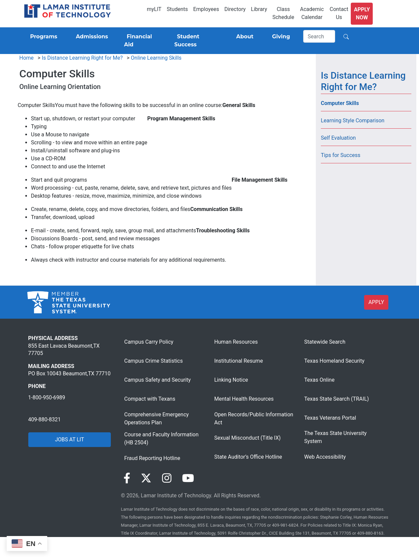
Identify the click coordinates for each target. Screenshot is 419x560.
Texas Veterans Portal (330, 418)
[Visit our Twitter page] (146, 478)
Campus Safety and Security (157, 380)
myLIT (154, 9)
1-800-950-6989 (46, 397)
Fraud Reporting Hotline (152, 458)
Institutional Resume (238, 361)
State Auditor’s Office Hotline (248, 457)
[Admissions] (91, 36)
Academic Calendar (312, 13)
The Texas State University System (335, 437)
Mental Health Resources (244, 399)
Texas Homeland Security (334, 361)
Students (177, 9)
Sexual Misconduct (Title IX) (247, 438)
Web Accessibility (325, 457)
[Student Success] (196, 40)
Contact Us (339, 13)
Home (26, 58)
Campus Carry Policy (148, 342)
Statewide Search (324, 342)
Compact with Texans (149, 399)
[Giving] (280, 36)
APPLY (376, 302)
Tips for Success (340, 155)
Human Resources (236, 342)
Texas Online (319, 380)
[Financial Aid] (141, 40)
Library (259, 9)
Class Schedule (283, 13)
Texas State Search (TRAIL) (336, 399)
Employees (206, 9)
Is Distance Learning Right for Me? (82, 58)
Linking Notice (231, 380)
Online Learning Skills (156, 58)
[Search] (319, 36)
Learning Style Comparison (352, 120)
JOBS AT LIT (69, 439)
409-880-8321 (44, 419)
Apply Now (362, 13)
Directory (235, 9)
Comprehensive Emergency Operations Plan (156, 418)
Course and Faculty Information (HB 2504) (161, 438)
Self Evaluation (338, 138)
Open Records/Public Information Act (253, 418)
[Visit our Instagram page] (166, 478)
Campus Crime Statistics (153, 361)
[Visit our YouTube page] (188, 478)
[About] (243, 36)
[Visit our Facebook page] (126, 478)
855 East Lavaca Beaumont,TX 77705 (64, 349)
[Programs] (42, 36)
